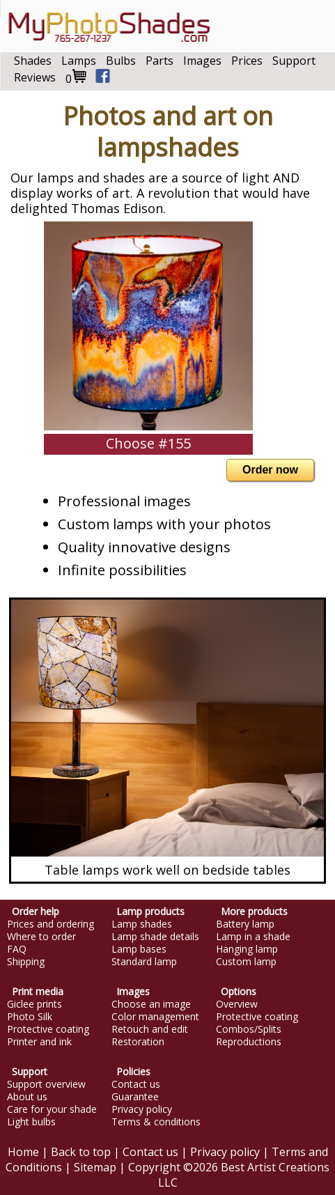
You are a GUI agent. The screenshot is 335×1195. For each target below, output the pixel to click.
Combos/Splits (248, 1029)
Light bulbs (31, 1121)
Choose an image (151, 1004)
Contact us (135, 1084)
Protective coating (48, 1029)
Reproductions (248, 1041)
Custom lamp (246, 961)
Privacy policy (141, 1109)
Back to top (81, 1151)
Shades (33, 60)
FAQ (16, 949)
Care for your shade (52, 1109)
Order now (270, 470)
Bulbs (121, 60)
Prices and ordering (50, 924)
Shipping (26, 961)
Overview (237, 1004)
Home (23, 1151)
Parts (159, 60)
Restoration (137, 1041)
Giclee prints (34, 1004)
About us (27, 1096)
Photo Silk (29, 1016)
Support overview (46, 1084)
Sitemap (95, 1167)
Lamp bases (138, 949)
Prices (247, 60)
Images (202, 60)
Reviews (35, 77)
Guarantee (135, 1096)
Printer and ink (39, 1041)
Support (293, 60)
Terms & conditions (156, 1121)
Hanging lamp (247, 949)
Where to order (41, 936)
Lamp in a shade (253, 936)
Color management (155, 1016)
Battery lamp (245, 924)
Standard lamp (144, 961)
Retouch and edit (149, 1029)
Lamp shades (141, 924)
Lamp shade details (155, 936)
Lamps (78, 60)
